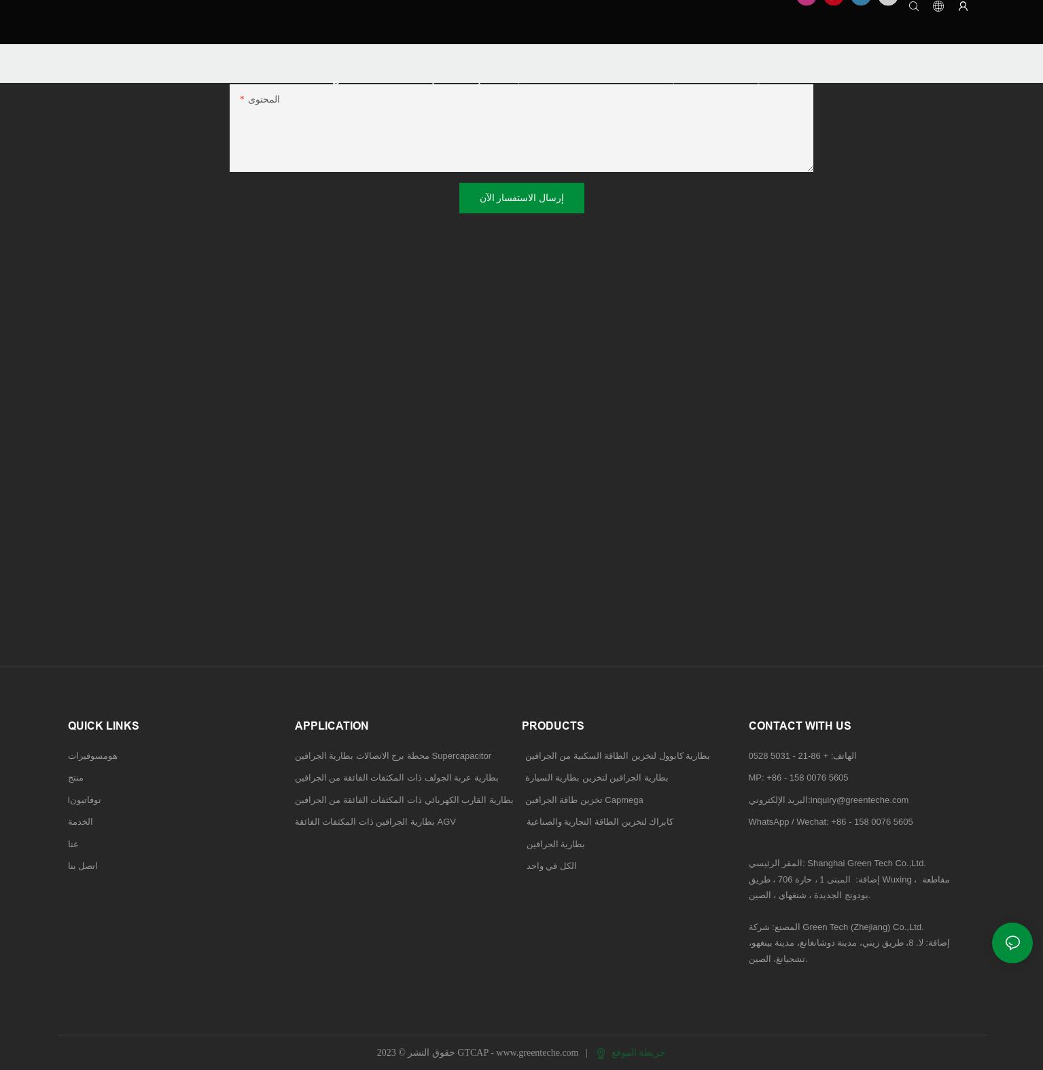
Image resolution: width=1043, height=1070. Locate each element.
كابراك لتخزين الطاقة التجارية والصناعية (598, 822)
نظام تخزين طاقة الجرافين (311, 279)
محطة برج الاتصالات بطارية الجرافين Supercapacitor (394, 756)
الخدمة (80, 822)
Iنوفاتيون (85, 800)
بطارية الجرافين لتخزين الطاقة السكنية (521, 258)
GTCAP (83, 57)
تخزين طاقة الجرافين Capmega (584, 800)
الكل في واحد (552, 866)
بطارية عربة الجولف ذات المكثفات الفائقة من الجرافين (397, 777)
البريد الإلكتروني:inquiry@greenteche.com (830, 800)
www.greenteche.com (538, 1053)
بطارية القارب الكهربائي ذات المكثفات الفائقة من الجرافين (404, 800)
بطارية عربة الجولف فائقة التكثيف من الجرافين (632, 135)
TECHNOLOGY (147, 57)
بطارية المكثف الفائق (299, 258)
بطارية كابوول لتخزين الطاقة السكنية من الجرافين (618, 756)
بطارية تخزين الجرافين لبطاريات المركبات (715, 258)
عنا (73, 844)
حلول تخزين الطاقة (578, 177)
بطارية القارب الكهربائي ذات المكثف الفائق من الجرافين (369, 156)
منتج (76, 777)
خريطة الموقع (631, 1053)
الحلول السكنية (287, 177)
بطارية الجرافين (664, 279)
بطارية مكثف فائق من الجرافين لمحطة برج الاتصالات (362, 135)
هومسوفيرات (93, 756)
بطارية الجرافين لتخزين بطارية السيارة (597, 777)
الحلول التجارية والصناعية (307, 198)
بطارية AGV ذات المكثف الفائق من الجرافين (628, 156)
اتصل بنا (83, 866)
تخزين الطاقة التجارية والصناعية (507, 279)
